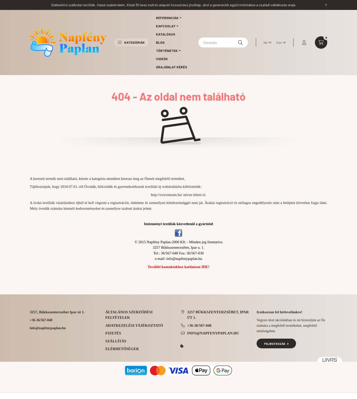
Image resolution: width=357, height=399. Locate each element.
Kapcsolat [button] (166, 26)
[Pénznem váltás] (280, 42)
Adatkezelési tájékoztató (134, 325)
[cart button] (321, 42)
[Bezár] (326, 5)
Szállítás (115, 341)
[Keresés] (223, 42)
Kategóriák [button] (131, 42)
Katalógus (165, 34)
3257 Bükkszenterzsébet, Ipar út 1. (218, 315)
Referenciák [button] (167, 18)
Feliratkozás (276, 343)
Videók (162, 59)
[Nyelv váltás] (266, 42)
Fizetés (113, 333)
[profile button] (304, 42)
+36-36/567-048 (41, 320)
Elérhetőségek (122, 349)
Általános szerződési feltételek (129, 315)
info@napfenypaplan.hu (184, 259)
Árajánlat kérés (171, 67)
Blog (160, 42)
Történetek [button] (167, 50)
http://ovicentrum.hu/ (166, 195)
